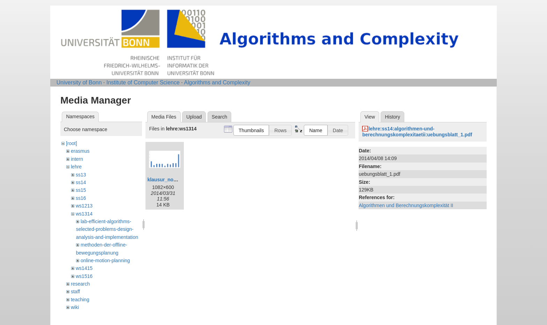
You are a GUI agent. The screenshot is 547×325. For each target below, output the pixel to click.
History (392, 117)
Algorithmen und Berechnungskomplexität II (406, 205)
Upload (194, 117)
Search (219, 117)
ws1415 (84, 268)
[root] (71, 143)
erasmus (80, 151)
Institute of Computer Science (143, 82)
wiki (75, 307)
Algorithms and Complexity (217, 82)
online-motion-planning (105, 260)
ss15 (81, 190)
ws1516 (84, 276)
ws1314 (84, 214)
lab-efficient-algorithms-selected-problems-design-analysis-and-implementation (107, 229)
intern (77, 159)
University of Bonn (79, 82)
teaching (80, 299)
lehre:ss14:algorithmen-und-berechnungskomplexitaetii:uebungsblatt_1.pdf (417, 131)
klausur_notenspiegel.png (177, 179)
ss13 (81, 174)
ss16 (81, 198)
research (80, 284)
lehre (76, 166)
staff (75, 291)
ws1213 (84, 206)
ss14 (81, 182)
